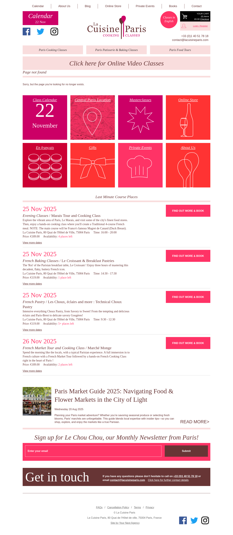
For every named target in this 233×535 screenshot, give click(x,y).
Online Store (113, 6)
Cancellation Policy (118, 507)
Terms (137, 507)
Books (173, 6)
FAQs (99, 507)
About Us (64, 6)
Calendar (38, 6)
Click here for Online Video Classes (116, 63)
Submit (186, 451)
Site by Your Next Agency (125, 523)
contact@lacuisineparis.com (190, 40)
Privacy (150, 507)
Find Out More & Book (188, 210)
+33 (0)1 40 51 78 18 (194, 36)
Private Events (145, 6)
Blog (88, 6)
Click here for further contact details (168, 480)
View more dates (32, 242)
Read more (193, 421)
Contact (197, 6)
